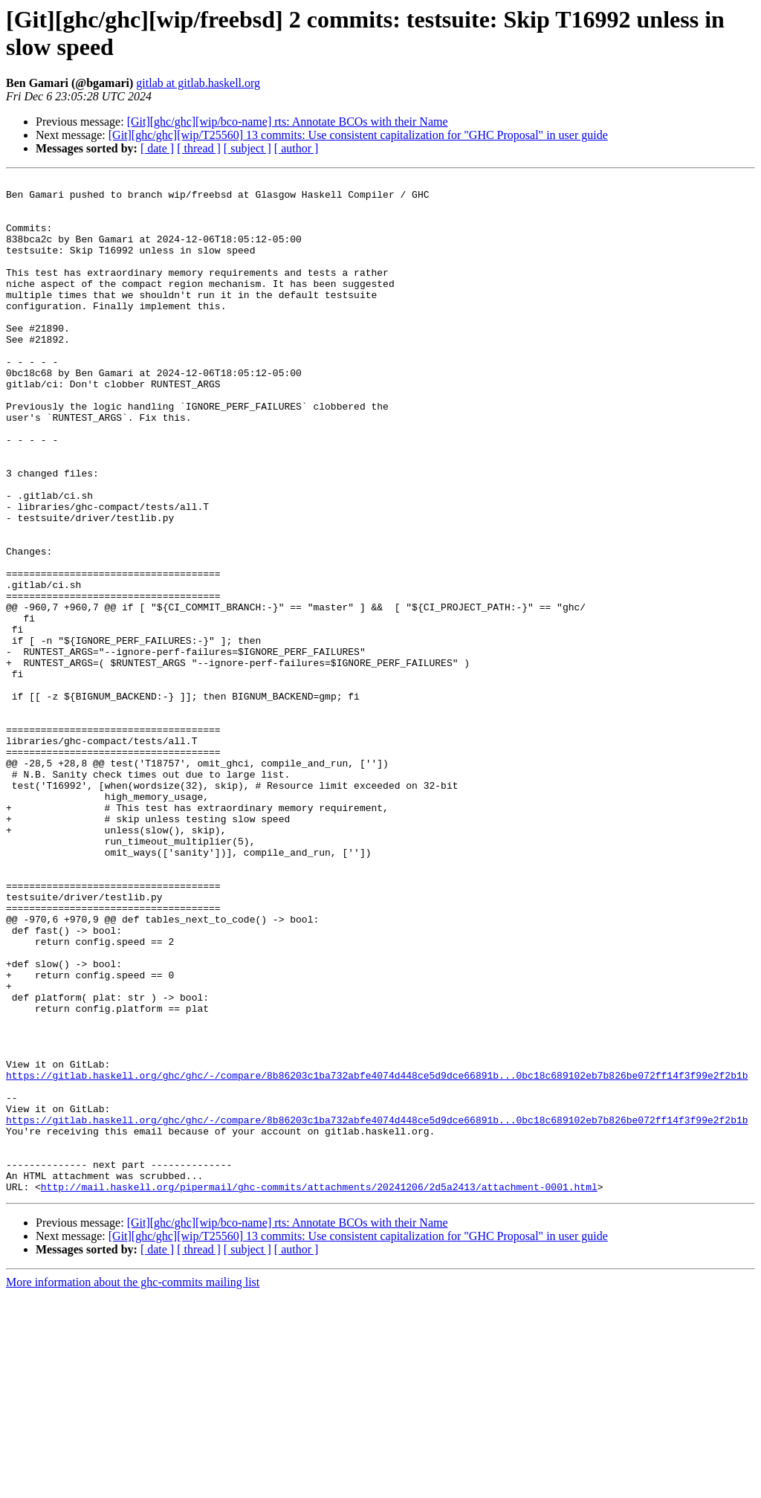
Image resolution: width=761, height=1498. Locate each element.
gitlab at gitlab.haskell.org (198, 83)
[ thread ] (199, 148)
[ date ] (157, 148)
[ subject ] (247, 148)
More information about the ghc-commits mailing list (132, 1485)
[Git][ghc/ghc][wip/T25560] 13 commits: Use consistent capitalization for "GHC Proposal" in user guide (358, 135)
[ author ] (296, 148)
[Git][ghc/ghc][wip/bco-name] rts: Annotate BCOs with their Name (287, 121)
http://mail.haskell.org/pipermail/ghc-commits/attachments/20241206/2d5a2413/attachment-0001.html (319, 1389)
